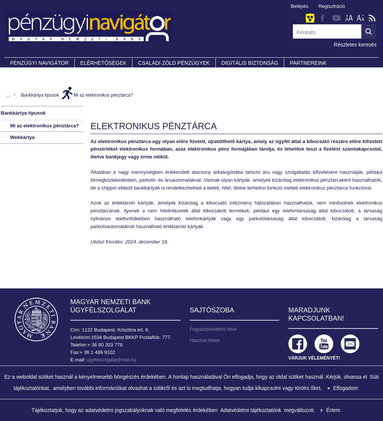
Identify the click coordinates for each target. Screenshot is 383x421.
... (8, 95)
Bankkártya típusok (40, 95)
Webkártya (22, 137)
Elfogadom (345, 388)
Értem (333, 410)
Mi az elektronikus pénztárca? (103, 95)
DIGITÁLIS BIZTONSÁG (249, 63)
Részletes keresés (355, 45)
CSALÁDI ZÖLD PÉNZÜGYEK (173, 63)
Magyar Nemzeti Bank (36, 319)
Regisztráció (331, 6)
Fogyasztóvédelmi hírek (213, 329)
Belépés (300, 6)
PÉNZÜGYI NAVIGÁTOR (39, 63)
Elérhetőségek (103, 63)
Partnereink (308, 63)
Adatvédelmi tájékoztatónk (250, 410)
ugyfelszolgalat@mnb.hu (111, 360)
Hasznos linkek (205, 340)
